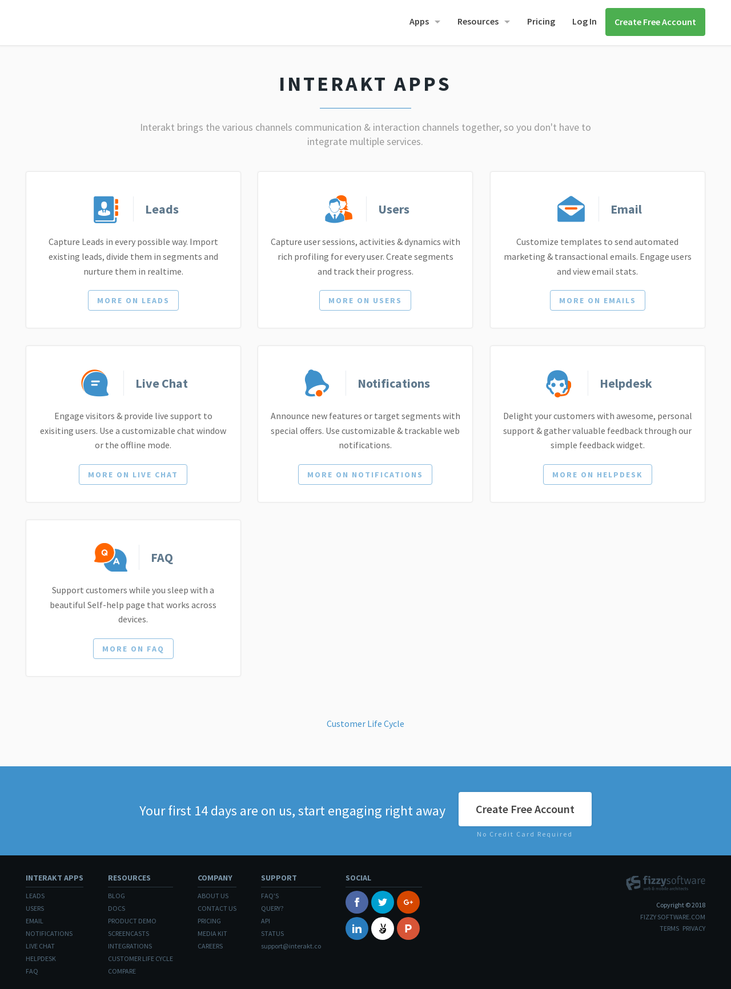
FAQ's (270, 895)
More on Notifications (365, 474)
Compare (122, 971)
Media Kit (212, 933)
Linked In (357, 928)
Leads (35, 895)
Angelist (382, 928)
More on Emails (597, 300)
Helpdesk (41, 958)
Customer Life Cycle (365, 723)
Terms (669, 928)
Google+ (408, 902)
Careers (210, 946)
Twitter (382, 902)
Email (34, 920)
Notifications (49, 933)
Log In (584, 21)
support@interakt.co (291, 946)
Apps (419, 21)
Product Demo (132, 920)
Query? (272, 908)
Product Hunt (408, 928)
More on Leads (133, 300)
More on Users (365, 300)
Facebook (357, 902)
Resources (478, 21)
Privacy (693, 928)
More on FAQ (133, 649)
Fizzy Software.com (672, 916)
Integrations (130, 946)
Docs (116, 908)
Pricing (541, 21)
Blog (116, 895)
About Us (213, 895)
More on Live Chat (133, 474)
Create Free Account (655, 21)
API (265, 920)
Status (272, 933)
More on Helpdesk (597, 474)
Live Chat (40, 946)
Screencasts (128, 933)
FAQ (32, 971)
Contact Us (217, 908)
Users (35, 908)
